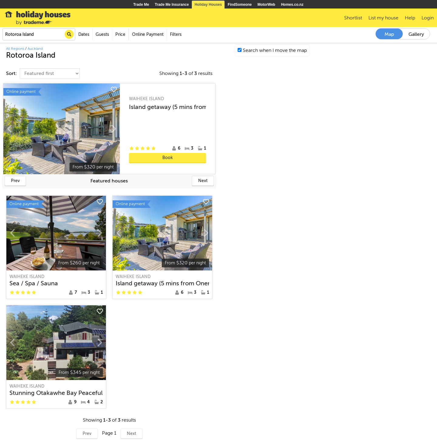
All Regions (15, 48)
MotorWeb (266, 4)
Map (389, 34)
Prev (15, 180)
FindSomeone (240, 4)
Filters (175, 34)
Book (167, 157)
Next (203, 180)
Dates (83, 34)
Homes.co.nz (292, 4)
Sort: (12, 73)
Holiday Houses (208, 4)
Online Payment (148, 34)
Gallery (416, 34)
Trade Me (141, 4)
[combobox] (38, 34)
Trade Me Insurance (172, 4)
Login (428, 18)
